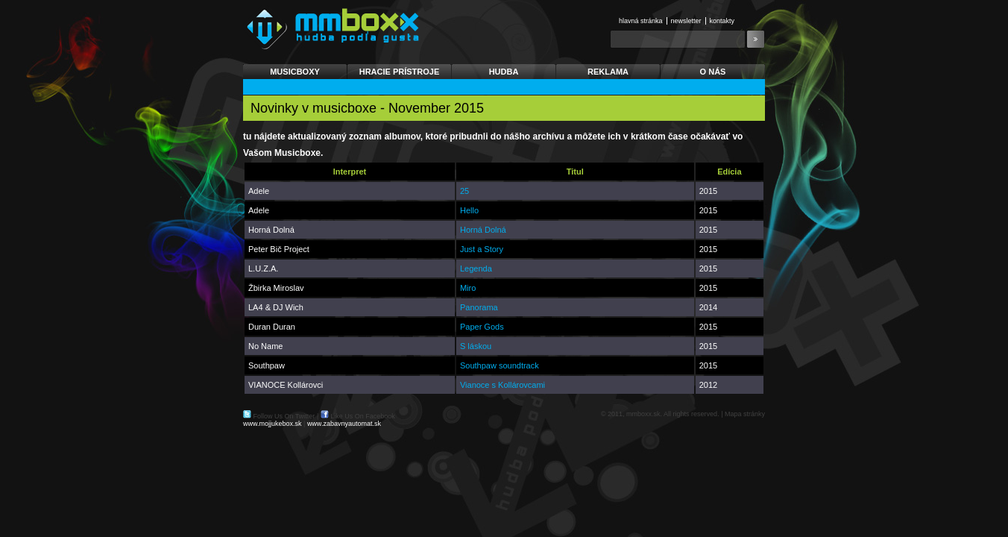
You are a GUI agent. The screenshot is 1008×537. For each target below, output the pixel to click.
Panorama (479, 307)
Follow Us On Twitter (284, 416)
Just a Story (481, 249)
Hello (469, 210)
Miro (468, 287)
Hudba (504, 71)
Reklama (608, 71)
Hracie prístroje (399, 71)
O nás (713, 71)
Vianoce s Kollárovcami (502, 384)
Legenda (476, 268)
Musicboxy (295, 71)
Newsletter (686, 21)
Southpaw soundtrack (499, 365)
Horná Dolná (483, 229)
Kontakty (722, 21)
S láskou (475, 346)
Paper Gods (482, 326)
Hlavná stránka (641, 21)
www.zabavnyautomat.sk (344, 423)
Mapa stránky (745, 414)
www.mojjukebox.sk (272, 423)
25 (464, 190)
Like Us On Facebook (362, 416)
